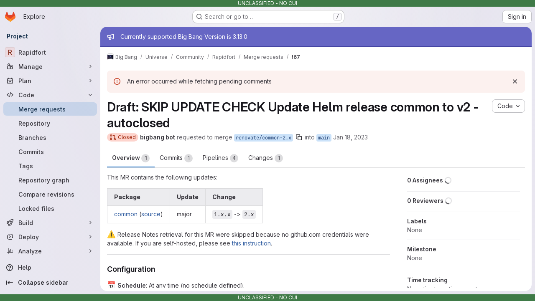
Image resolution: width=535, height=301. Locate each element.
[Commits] (50, 151)
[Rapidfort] (50, 52)
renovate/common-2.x (263, 137)
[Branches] (50, 137)
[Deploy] (50, 236)
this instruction (251, 243)
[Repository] (50, 123)
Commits (176, 158)
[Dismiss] (515, 81)
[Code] (50, 94)
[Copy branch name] (299, 137)
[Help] (50, 267)
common (126, 214)
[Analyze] (50, 251)
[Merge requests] (50, 109)
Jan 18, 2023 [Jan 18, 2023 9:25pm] (350, 137)
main (324, 137)
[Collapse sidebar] (50, 282)
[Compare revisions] (50, 194)
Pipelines (220, 158)
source (150, 214)
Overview (131, 158)
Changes (265, 158)
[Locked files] (50, 208)
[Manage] (50, 66)
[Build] (50, 222)
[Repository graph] (50, 180)
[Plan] (50, 80)
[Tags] (50, 165)
